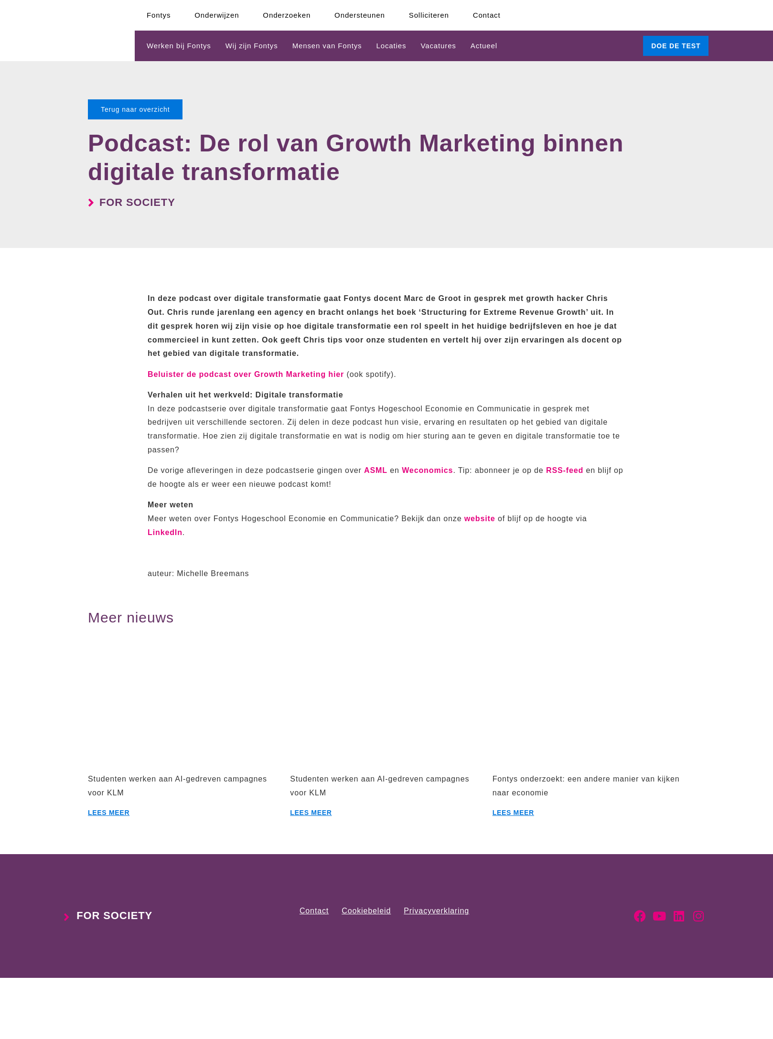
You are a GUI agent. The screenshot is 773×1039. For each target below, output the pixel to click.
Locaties (391, 46)
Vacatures (438, 46)
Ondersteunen (359, 15)
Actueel (484, 46)
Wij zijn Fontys (251, 46)
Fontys (159, 15)
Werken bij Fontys (179, 46)
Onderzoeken (287, 15)
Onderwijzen (216, 15)
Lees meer (108, 812)
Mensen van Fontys (327, 46)
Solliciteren (429, 15)
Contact (487, 15)
